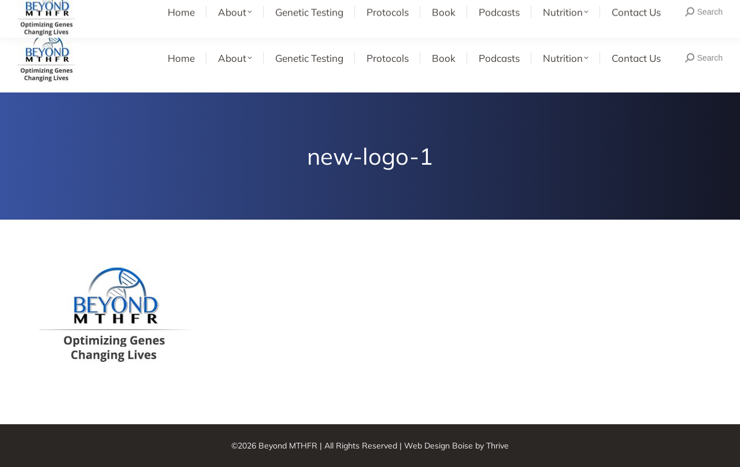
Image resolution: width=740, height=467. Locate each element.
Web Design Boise (438, 445)
